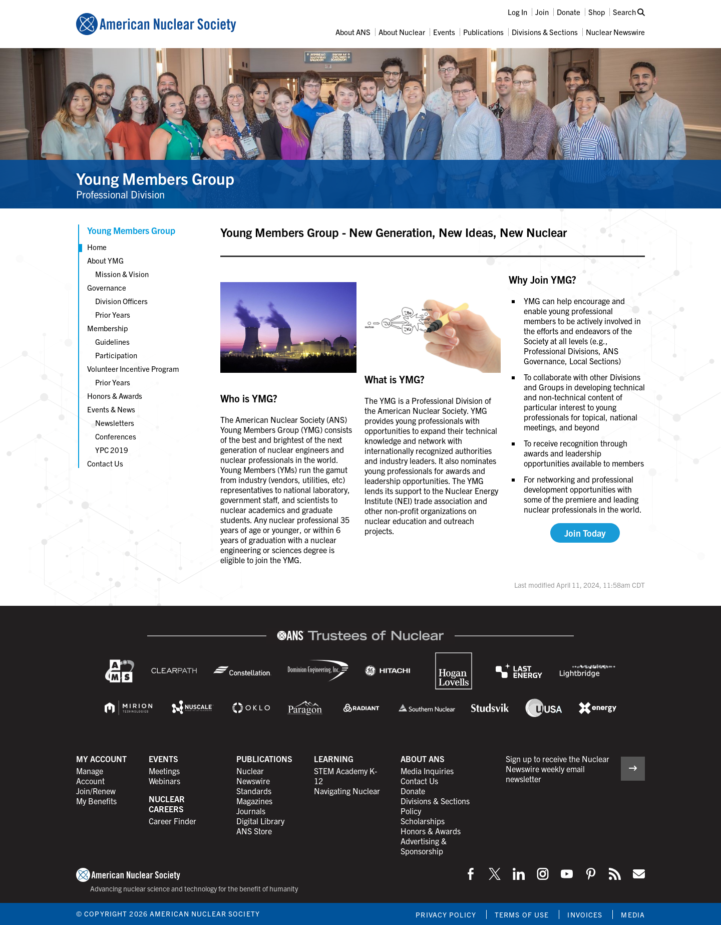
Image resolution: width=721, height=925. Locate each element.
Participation (116, 355)
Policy (411, 811)
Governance (106, 287)
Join (542, 12)
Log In (517, 12)
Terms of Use (522, 914)
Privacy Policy (446, 914)
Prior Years (112, 314)
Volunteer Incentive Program (133, 368)
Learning (333, 759)
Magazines (254, 801)
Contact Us (105, 463)
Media (633, 914)
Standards (253, 791)
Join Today (585, 533)
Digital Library (260, 821)
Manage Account (90, 776)
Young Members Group (155, 178)
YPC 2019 (111, 449)
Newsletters (114, 422)
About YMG (105, 260)
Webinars (164, 781)
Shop (596, 12)
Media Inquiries (427, 771)
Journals (250, 811)
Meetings (164, 771)
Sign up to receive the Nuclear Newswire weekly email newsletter (557, 769)
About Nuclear (402, 32)
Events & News (111, 409)
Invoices (584, 914)
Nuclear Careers (167, 804)
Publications (483, 32)
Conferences (115, 436)
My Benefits (96, 801)
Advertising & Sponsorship (424, 846)
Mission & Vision (122, 274)
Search (629, 12)
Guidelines (112, 341)
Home (97, 247)
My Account (101, 759)
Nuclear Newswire (615, 32)
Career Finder (172, 821)
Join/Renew (96, 791)
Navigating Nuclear (347, 791)
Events (444, 32)
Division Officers (121, 301)
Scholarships (423, 821)
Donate (568, 12)
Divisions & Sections (545, 32)
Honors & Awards (114, 395)
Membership (107, 328)
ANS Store (254, 831)
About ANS (353, 32)
